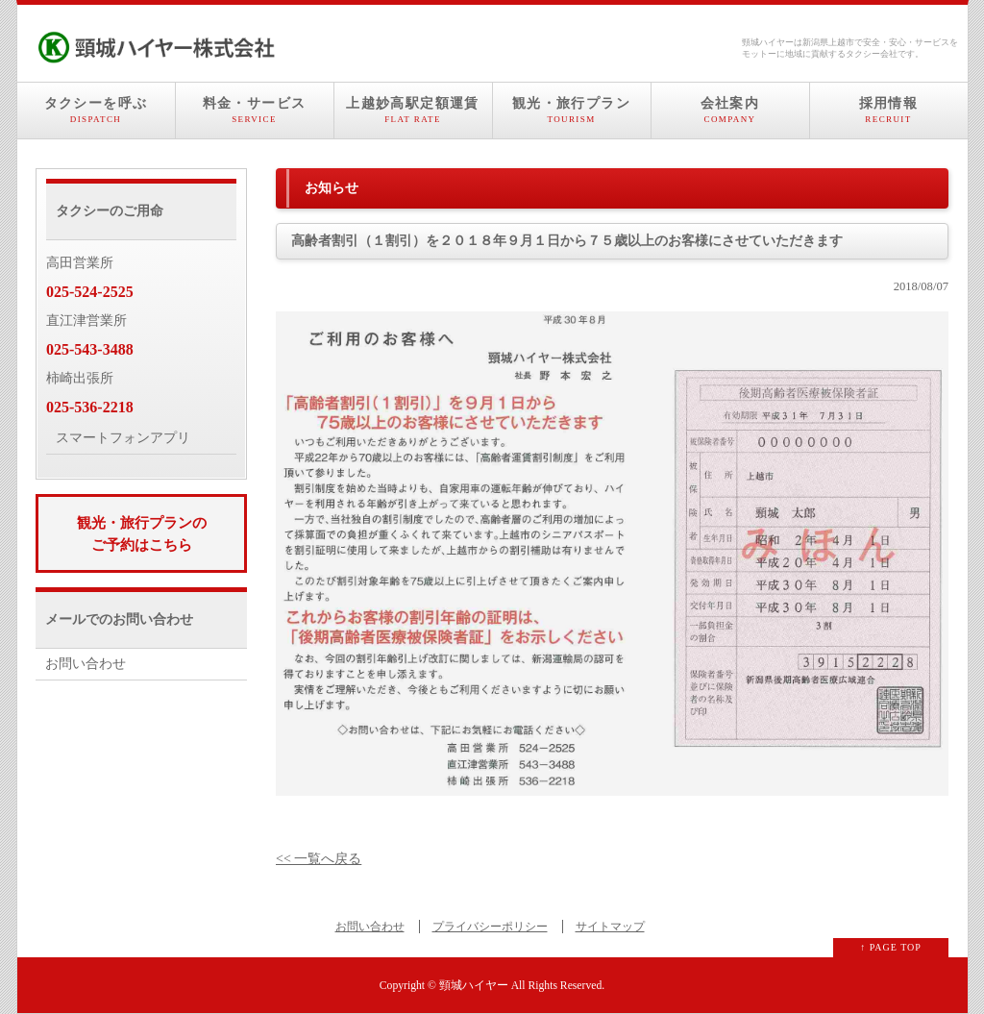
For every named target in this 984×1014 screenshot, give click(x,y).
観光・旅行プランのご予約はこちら (142, 533)
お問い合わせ (85, 663)
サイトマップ (610, 926)
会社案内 (730, 110)
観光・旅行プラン (572, 110)
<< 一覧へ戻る (318, 859)
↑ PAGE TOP (891, 947)
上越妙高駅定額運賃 (413, 110)
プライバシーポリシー (490, 926)
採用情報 (889, 110)
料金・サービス (254, 110)
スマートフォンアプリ (123, 438)
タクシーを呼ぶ (96, 110)
